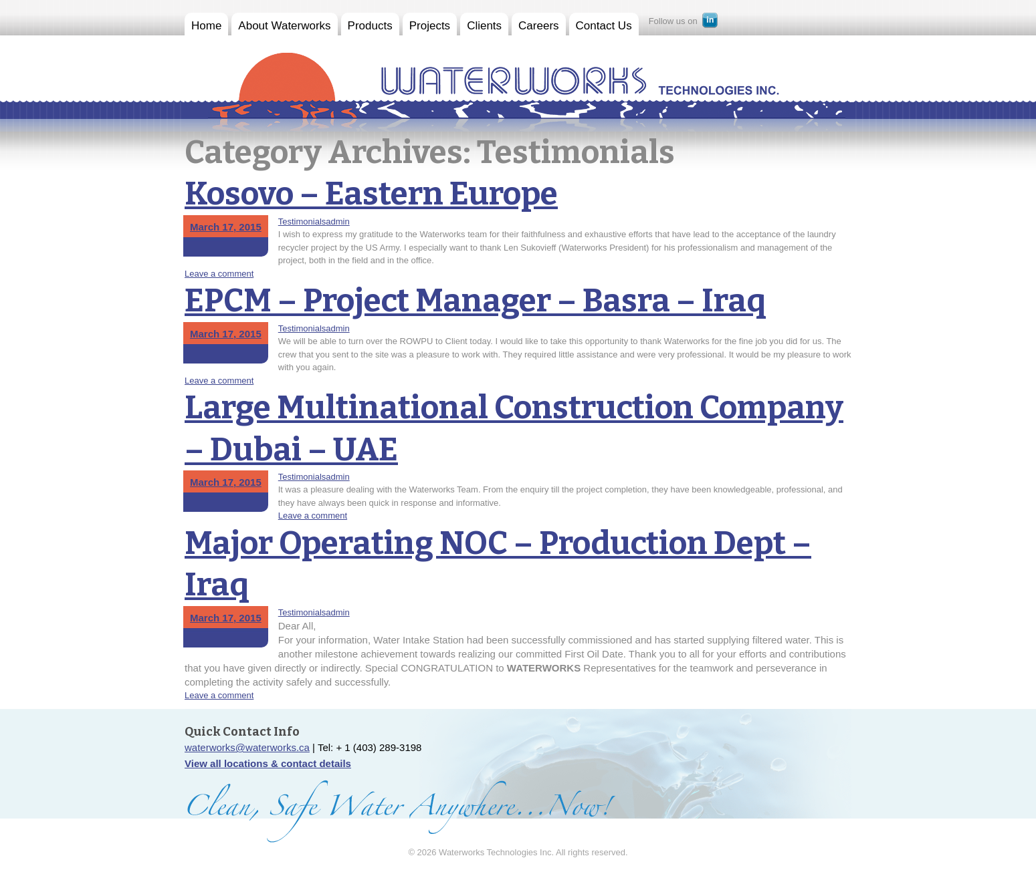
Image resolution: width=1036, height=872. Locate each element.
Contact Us (604, 25)
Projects (429, 25)
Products (370, 25)
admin (337, 221)
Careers (538, 25)
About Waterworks (284, 25)
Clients (484, 25)
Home (206, 25)
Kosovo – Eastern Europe (371, 193)
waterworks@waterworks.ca (247, 747)
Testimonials (302, 221)
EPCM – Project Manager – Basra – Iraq (475, 300)
